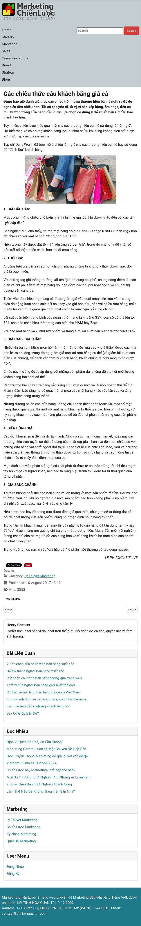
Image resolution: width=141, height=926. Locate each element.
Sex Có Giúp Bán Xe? (23, 713)
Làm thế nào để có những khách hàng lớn (38, 706)
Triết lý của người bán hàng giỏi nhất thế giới (41, 685)
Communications (15, 58)
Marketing (9, 44)
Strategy (8, 72)
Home (6, 30)
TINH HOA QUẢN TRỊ (39, 903)
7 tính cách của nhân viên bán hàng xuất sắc (40, 664)
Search (131, 30)
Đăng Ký (13, 874)
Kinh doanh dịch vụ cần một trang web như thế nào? (46, 699)
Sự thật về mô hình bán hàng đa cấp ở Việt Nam (43, 692)
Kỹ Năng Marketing (21, 834)
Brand (6, 65)
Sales (6, 51)
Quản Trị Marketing (21, 841)
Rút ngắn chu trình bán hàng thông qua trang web (44, 678)
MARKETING (13, 598)
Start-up (8, 37)
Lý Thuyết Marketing (39, 576)
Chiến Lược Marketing (24, 827)
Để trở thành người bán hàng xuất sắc (35, 671)
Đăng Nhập (15, 867)
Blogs (6, 79)
